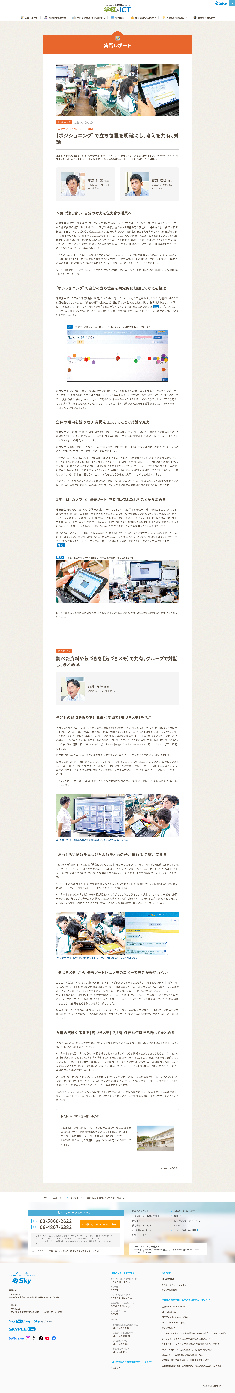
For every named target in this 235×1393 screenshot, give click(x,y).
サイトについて (180, 1225)
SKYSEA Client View (133, 1280)
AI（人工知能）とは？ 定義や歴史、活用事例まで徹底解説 (187, 1349)
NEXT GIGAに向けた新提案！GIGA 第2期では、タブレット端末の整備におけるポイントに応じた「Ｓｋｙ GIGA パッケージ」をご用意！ (167, 1249)
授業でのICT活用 (140, 1211)
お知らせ (178, 1215)
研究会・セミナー (140, 1235)
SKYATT (133, 1313)
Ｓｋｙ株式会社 (216, 1385)
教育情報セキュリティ (142, 1225)
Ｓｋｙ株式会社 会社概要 (185, 1230)
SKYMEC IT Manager (133, 1305)
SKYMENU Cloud (134, 1326)
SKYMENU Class (134, 1342)
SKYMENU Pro (134, 1350)
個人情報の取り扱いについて (187, 1220)
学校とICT (115, 1368)
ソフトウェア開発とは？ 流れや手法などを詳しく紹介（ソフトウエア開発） (194, 1333)
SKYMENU (115, 1319)
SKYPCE (133, 1288)
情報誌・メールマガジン (185, 1211)
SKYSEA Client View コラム (175, 1317)
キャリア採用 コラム (170, 1327)
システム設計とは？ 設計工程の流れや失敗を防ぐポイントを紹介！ (191, 1344)
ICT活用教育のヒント (142, 1230)
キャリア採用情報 (169, 1289)
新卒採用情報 (168, 1279)
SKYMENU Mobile (134, 1334)
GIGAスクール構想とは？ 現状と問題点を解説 (182, 1354)
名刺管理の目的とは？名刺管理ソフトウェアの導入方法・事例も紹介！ (193, 1365)
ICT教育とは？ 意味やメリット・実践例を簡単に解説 (185, 1360)
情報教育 (136, 1220)
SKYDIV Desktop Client (133, 1297)
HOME (46, 1197)
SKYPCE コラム (169, 1311)
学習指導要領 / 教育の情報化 (146, 1215)
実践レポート (59, 1197)
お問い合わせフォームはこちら (100, 1224)
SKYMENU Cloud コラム (173, 1322)
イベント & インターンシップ (174, 1284)
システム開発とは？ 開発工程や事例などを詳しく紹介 (186, 1338)
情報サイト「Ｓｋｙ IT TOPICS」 (175, 1306)
